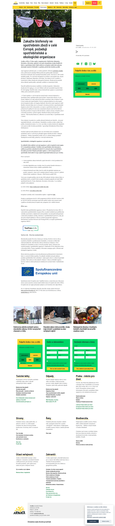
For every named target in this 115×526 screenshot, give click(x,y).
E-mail (48, 346)
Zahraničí (52, 3)
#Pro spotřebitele (85, 55)
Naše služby (65, 7)
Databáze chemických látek (23, 393)
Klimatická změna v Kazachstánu (55, 484)
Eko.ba (48, 487)
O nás (75, 3)
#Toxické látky (79, 55)
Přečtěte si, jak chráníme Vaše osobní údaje (55, 365)
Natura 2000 (79, 441)
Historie (21, 7)
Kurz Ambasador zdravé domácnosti (25, 398)
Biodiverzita (82, 418)
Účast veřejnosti (44, 3)
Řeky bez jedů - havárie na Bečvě (25, 391)
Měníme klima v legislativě (23, 472)
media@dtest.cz (25, 292)
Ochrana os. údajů (73, 7)
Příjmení (60, 350)
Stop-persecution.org (51, 493)
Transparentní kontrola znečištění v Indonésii (55, 481)
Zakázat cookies (105, 521)
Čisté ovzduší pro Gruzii (52, 477)
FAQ (54, 7)
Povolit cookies (93, 521)
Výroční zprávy (30, 7)
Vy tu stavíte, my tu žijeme (23, 469)
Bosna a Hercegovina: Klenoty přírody (56, 473)
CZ (83, 1)
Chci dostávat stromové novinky (24, 435)
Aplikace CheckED (21, 400)
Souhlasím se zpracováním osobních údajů (57, 363)
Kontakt (71, 3)
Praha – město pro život (85, 377)
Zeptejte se (50, 7)
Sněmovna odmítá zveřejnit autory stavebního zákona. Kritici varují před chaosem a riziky (27, 329)
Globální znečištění (21, 395)
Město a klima (79, 398)
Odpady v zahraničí (51, 396)
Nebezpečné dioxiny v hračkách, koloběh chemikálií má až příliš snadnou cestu (85, 329)
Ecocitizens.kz (50, 491)
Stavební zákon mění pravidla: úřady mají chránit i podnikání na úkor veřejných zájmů (56, 329)
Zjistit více (89, 515)
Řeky (39, 3)
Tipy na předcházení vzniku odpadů (55, 393)
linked (86, 63)
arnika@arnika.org (39, 513)
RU (83, 2)
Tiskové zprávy (43, 7)
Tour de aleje (19, 433)
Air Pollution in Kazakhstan (53, 495)
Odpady (27, 3)
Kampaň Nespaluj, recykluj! (53, 395)
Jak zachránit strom (21, 437)
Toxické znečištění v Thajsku (53, 479)
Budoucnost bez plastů (22, 387)
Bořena (78, 443)
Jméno (49, 350)
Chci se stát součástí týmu (57, 368)
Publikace (61, 3)
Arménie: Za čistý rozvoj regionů (54, 469)
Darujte (94, 3)
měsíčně (93, 84)
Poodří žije (19, 444)
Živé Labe (48, 433)
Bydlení (78, 400)
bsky (94, 63)
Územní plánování (80, 396)
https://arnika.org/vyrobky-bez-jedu (39, 186)
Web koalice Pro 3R (51, 401)
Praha (31, 3)
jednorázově (81, 84)
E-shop (66, 3)
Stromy (35, 3)
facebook (82, 63)
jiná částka (79, 91)
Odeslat (87, 94)
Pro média (36, 7)
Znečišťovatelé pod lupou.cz (23, 401)
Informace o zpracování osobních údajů (96, 517)
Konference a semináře (22, 439)
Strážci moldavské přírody (53, 471)
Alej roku (18, 442)
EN (83, 4)
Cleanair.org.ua (50, 489)
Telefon (48, 355)
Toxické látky (22, 3)
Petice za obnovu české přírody (84, 444)
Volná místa (59, 7)
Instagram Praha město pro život (84, 406)
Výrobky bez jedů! (20, 389)
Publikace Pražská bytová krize (84, 401)
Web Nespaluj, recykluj (52, 400)
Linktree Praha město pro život (84, 404)
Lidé (25, 7)
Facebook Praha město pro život (84, 408)
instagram (90, 63)
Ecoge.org (48, 497)
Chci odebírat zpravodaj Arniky (85, 368)
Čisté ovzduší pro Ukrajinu (53, 475)
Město (59, 355)
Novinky (56, 3)
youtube (77, 63)
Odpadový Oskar (50, 391)
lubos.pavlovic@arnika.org (28, 290)
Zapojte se (88, 3)
